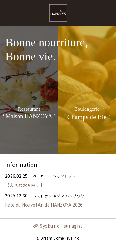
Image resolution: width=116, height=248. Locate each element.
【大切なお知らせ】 (25, 185)
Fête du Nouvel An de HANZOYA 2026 (44, 205)
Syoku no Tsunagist (61, 226)
